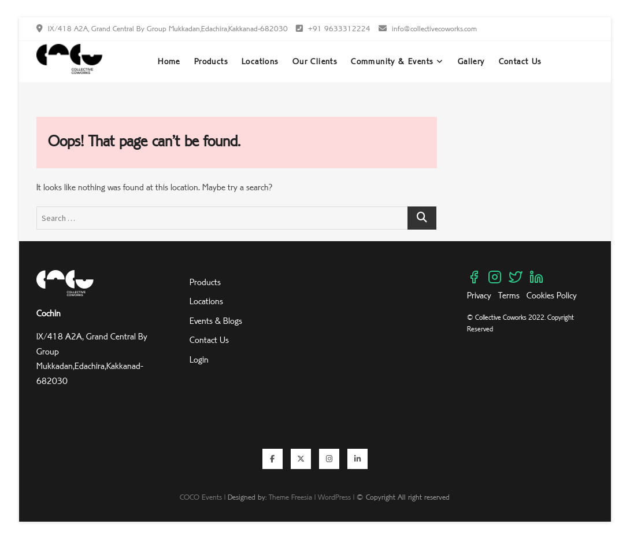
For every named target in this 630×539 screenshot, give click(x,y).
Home (169, 61)
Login (199, 359)
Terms (509, 295)
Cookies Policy (552, 295)
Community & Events (392, 61)
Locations (260, 61)
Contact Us (520, 61)
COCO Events (201, 496)
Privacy (480, 295)
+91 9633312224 (333, 28)
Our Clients (314, 61)
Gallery (471, 61)
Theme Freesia (290, 496)
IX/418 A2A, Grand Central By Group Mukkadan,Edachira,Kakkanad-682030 (162, 28)
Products (211, 61)
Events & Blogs (216, 320)
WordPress (334, 496)
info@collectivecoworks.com (428, 28)
